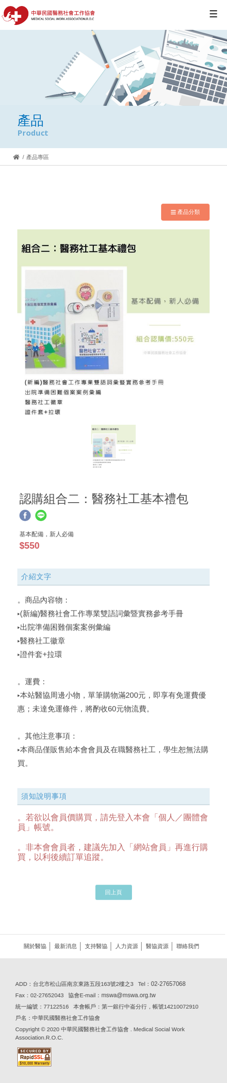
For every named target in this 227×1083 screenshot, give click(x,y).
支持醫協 (94, 946)
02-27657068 (166, 984)
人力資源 (125, 946)
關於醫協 (33, 946)
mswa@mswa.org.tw (127, 995)
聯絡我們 (186, 946)
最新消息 (64, 946)
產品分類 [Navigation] (185, 212)
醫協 (49, 15)
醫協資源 (155, 946)
